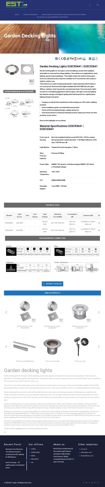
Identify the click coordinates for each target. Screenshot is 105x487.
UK (32, 462)
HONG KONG (35, 452)
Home (17, 14)
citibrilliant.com (86, 452)
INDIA (33, 456)
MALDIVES (35, 459)
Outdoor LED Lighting (30, 14)
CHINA (33, 449)
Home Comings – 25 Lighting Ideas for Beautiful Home (15, 465)
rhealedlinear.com (87, 456)
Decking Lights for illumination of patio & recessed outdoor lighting (64, 14)
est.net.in (84, 449)
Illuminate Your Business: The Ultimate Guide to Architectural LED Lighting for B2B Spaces (15, 453)
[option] (25, 315)
